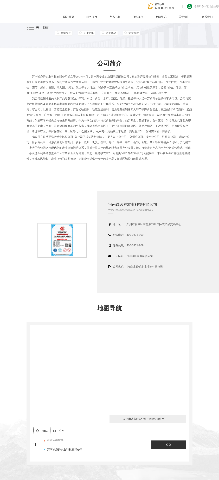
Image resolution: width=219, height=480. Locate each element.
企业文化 (88, 32)
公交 (59, 430)
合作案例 (137, 16)
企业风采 (111, 32)
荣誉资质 (133, 32)
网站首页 (68, 16)
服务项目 (91, 16)
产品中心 (114, 16)
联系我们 (207, 16)
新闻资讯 (161, 16)
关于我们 (184, 16)
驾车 (42, 430)
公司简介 (66, 32)
